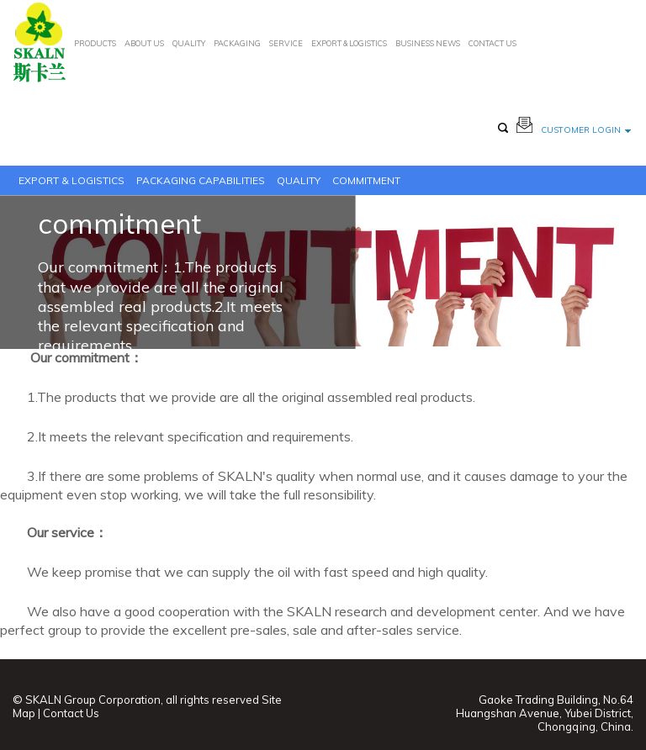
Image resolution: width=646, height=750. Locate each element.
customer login (586, 129)
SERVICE (286, 43)
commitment (366, 180)
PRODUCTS (95, 43)
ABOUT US (144, 43)
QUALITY (188, 43)
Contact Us (71, 713)
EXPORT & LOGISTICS (349, 43)
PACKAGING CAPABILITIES (200, 180)
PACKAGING (237, 43)
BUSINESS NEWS (427, 43)
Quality (298, 180)
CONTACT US (492, 43)
